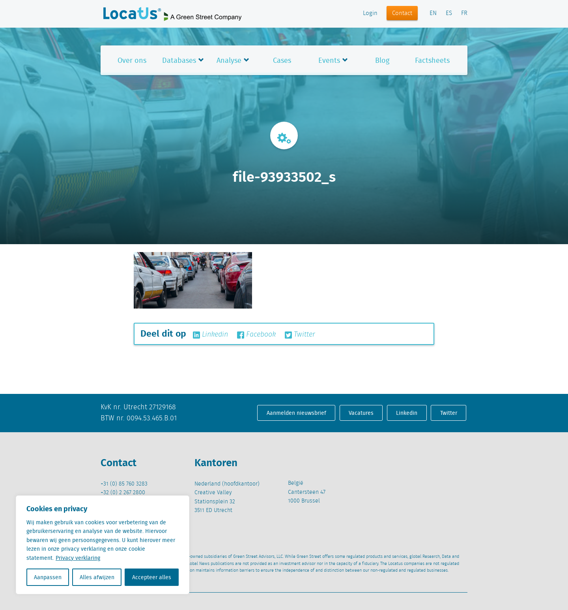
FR (464, 13)
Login (370, 13)
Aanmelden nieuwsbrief (296, 413)
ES (449, 13)
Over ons (132, 60)
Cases (282, 60)
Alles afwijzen (97, 577)
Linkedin (210, 334)
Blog (382, 60)
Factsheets (432, 60)
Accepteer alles (151, 577)
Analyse (229, 60)
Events (329, 60)
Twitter (300, 334)
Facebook (256, 334)
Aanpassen (48, 577)
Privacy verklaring (78, 558)
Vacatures (361, 413)
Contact (402, 13)
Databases (179, 60)
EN (433, 13)
